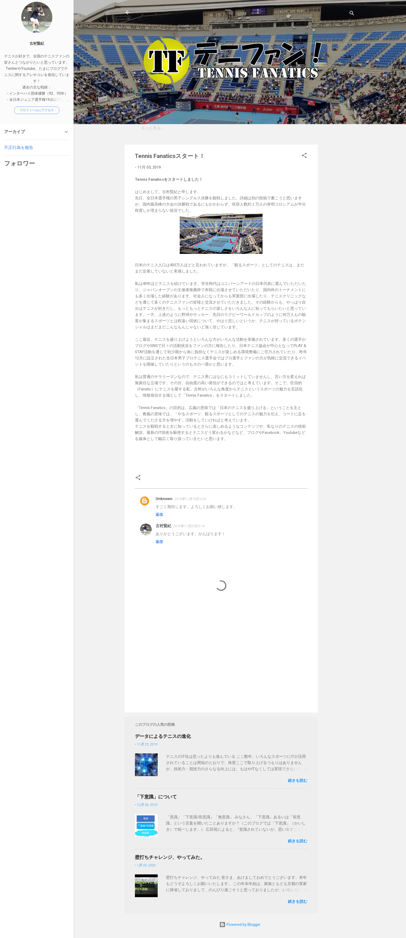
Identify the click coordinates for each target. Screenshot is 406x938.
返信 (159, 514)
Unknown (164, 498)
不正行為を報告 (18, 147)
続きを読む (297, 780)
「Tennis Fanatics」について (170, 128)
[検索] (352, 14)
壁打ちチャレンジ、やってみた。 (170, 857)
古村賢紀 (163, 526)
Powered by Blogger (239, 924)
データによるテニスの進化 (163, 736)
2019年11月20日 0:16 (189, 526)
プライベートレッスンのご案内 (235, 128)
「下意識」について (156, 796)
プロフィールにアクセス (37, 110)
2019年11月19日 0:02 (190, 499)
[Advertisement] (338, 222)
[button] (304, 156)
